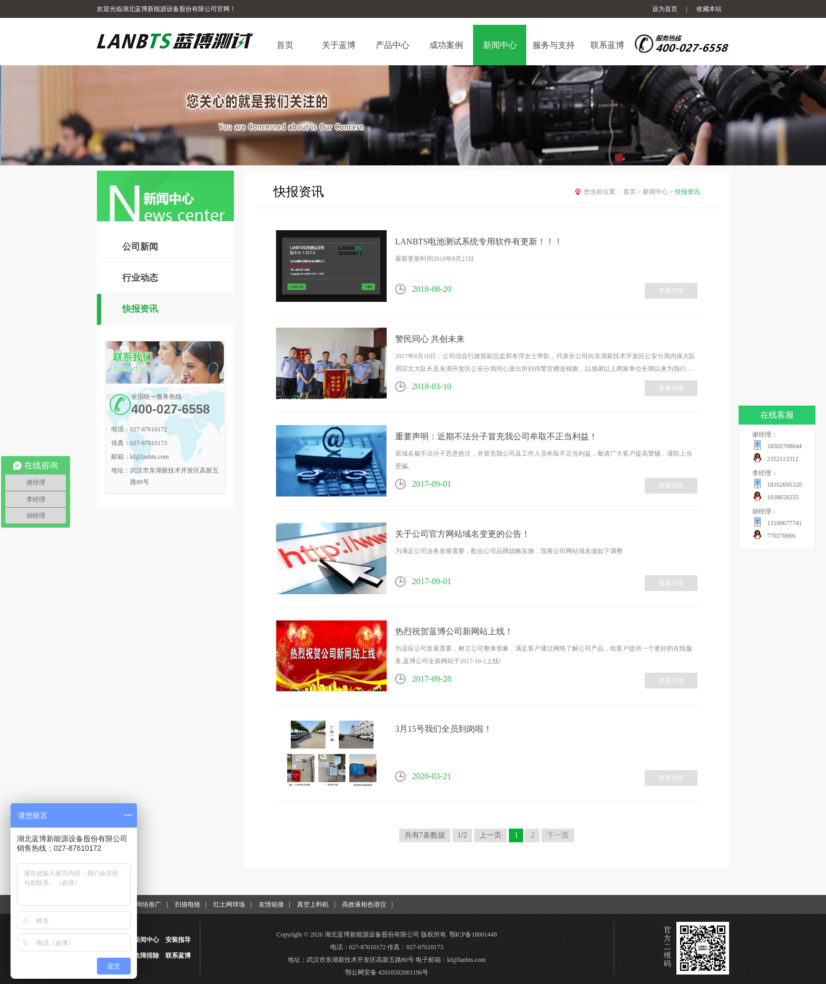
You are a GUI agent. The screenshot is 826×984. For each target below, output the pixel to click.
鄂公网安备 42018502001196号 (387, 972)
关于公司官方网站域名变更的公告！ (462, 533)
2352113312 (783, 459)
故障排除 (146, 955)
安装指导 (178, 939)
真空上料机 (313, 904)
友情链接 (271, 904)
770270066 (781, 535)
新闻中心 (659, 191)
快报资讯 (140, 309)
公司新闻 (140, 247)
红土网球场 (229, 904)
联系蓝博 (178, 955)
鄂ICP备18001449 (473, 934)
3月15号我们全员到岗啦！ (443, 728)
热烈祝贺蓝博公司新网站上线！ (454, 631)
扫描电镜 (187, 904)
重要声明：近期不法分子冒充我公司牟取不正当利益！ (496, 436)
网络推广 (148, 904)
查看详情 (671, 290)
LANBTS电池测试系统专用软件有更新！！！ (479, 241)
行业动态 (140, 278)
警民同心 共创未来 (430, 338)
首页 (633, 191)
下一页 (558, 835)
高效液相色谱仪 (364, 904)
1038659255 (783, 497)
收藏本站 (709, 9)
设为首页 (664, 9)
